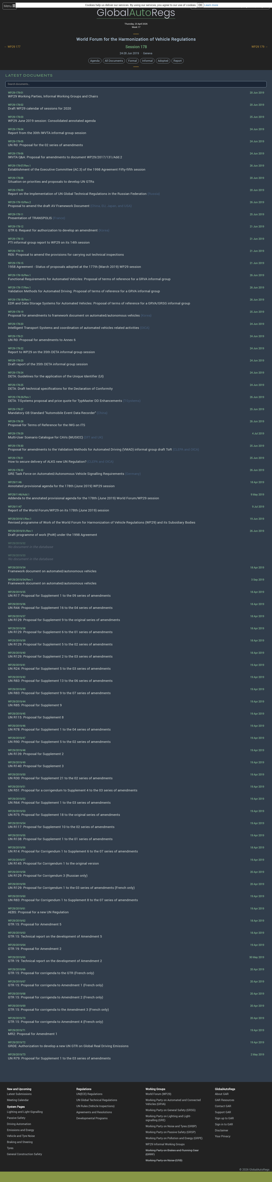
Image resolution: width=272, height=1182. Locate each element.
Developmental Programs (92, 1118)
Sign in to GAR (224, 1124)
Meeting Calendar (18, 1100)
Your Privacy (222, 1136)
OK (200, 5)
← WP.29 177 (12, 47)
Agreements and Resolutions (94, 1112)
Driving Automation (19, 1124)
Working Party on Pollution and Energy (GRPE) (174, 1138)
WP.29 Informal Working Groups (165, 1144)
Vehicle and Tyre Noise (21, 1136)
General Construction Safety (24, 1154)
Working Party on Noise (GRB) (164, 1160)
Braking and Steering (20, 1142)
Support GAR (223, 1112)
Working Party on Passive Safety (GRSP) (171, 1132)
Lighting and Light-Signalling (25, 1112)
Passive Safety (16, 1118)
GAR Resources (224, 1100)
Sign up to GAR (224, 1118)
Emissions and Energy (20, 1130)
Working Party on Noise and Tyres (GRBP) (171, 1126)
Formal (132, 61)
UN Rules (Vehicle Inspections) (95, 1106)
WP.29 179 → (260, 47)
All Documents (114, 61)
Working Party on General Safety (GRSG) (171, 1110)
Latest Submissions (19, 1094)
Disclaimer (221, 1130)
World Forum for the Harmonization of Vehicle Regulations (136, 39)
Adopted (163, 61)
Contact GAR (223, 1106)
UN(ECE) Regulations (89, 1094)
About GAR (222, 1094)
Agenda (95, 61)
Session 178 (136, 46)
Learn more (211, 5)
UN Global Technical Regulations (96, 1100)
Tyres (10, 1148)
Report (177, 61)
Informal (147, 61)
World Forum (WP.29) (158, 1094)
